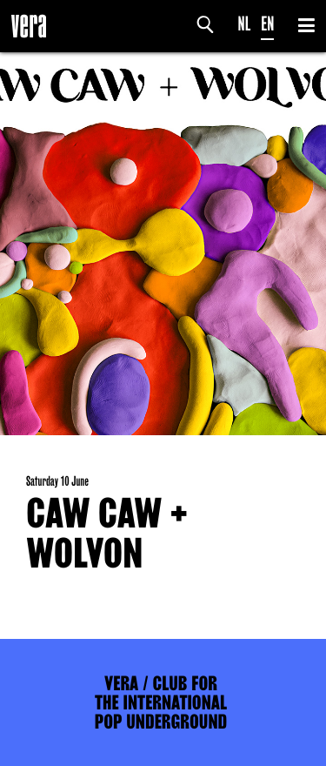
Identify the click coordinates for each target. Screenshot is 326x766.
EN (267, 23)
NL (244, 23)
